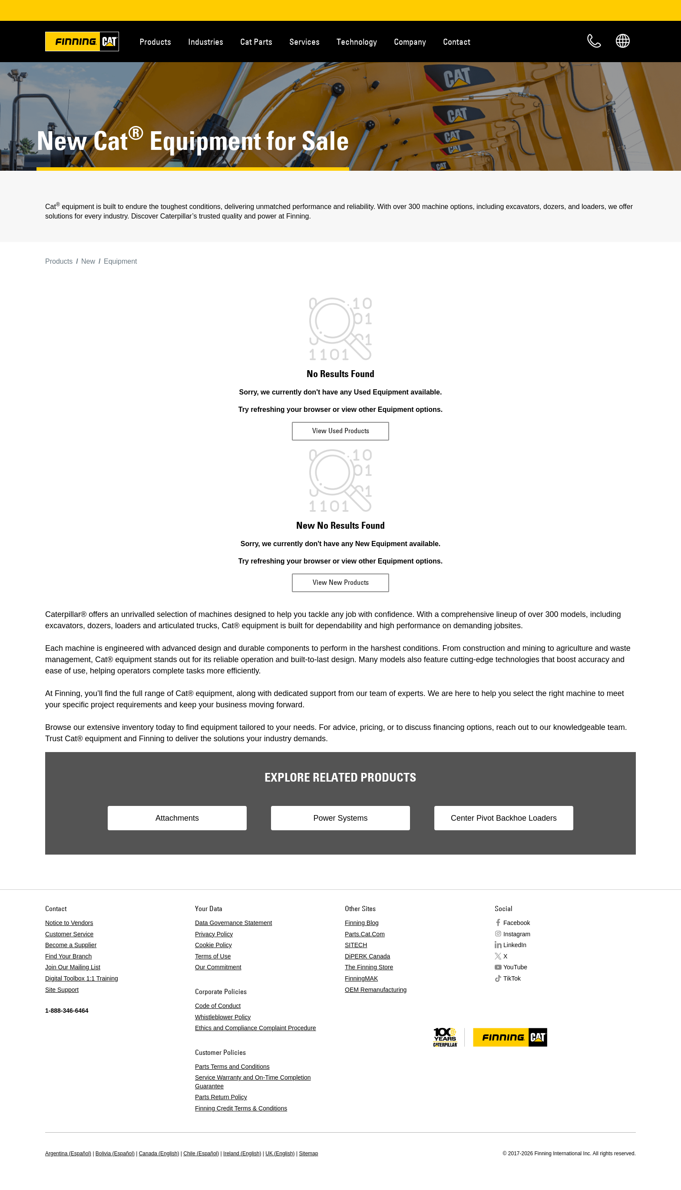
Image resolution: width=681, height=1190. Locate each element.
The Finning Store (369, 967)
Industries (205, 41)
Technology (357, 41)
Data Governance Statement (233, 922)
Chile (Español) (201, 1153)
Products (155, 41)
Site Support (62, 989)
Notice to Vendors (69, 922)
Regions (623, 41)
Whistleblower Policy (223, 1017)
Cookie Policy (213, 944)
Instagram (516, 934)
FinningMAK (361, 978)
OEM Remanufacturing (376, 989)
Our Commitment (218, 967)
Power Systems (340, 818)
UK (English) (279, 1153)
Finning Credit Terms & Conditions (241, 1108)
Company (410, 41)
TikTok (512, 978)
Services (304, 41)
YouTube (515, 967)
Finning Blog (362, 922)
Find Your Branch (68, 956)
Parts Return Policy (221, 1097)
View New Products (341, 582)
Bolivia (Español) (115, 1153)
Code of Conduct (218, 1005)
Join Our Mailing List (72, 967)
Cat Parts (256, 41)
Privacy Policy (214, 934)
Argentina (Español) (68, 1153)
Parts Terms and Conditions (232, 1066)
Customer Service (69, 934)
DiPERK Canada (367, 956)
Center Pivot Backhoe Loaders (504, 818)
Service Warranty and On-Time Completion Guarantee (253, 1082)
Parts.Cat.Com (365, 934)
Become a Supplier (70, 944)
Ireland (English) (242, 1153)
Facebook (516, 922)
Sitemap (308, 1153)
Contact (456, 41)
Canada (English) (159, 1153)
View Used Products (340, 430)
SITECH (356, 944)
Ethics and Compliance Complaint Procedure (255, 1027)
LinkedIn (514, 944)
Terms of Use (213, 956)
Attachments (177, 818)
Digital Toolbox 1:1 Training (81, 978)
